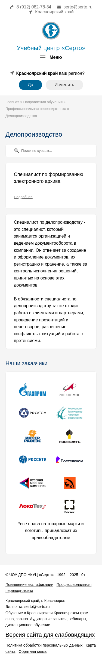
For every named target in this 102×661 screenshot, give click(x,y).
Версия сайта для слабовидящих (50, 635)
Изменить (64, 84)
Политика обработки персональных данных (43, 645)
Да (30, 84)
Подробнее (23, 197)
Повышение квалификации (29, 584)
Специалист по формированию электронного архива (48, 178)
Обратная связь (32, 651)
